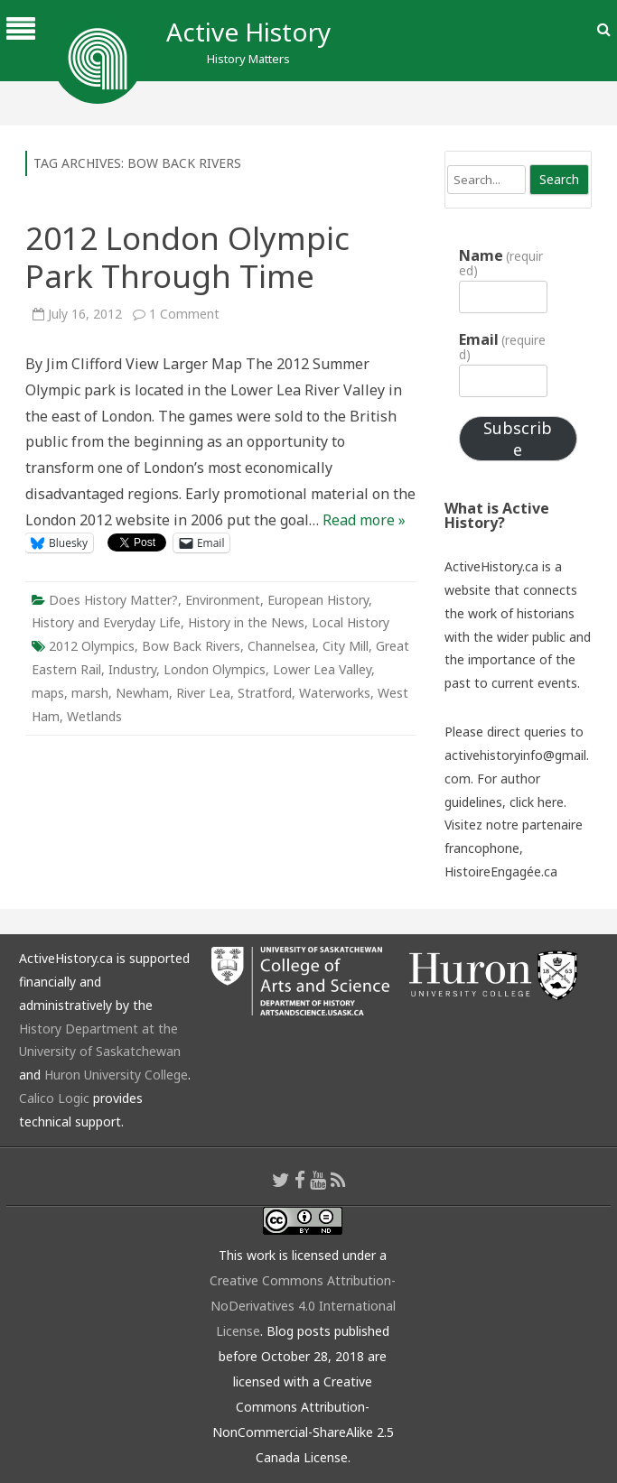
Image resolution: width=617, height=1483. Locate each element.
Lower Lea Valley (322, 669)
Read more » (364, 520)
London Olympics (215, 669)
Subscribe (517, 438)
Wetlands (94, 716)
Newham (142, 692)
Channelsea (281, 645)
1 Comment (184, 313)
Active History (248, 31)
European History (318, 599)
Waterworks (334, 692)
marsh (89, 692)
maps (48, 692)
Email (502, 346)
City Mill (346, 645)
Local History (350, 622)
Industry (132, 669)
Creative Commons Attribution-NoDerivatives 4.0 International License (303, 1305)
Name (501, 262)
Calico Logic (54, 1098)
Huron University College (116, 1074)
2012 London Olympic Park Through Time (187, 257)
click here (536, 802)
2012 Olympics (92, 645)
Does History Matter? (113, 599)
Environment (222, 599)
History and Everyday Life (106, 622)
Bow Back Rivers (191, 645)
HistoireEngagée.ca (500, 871)
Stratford (265, 692)
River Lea (203, 692)
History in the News (246, 622)
